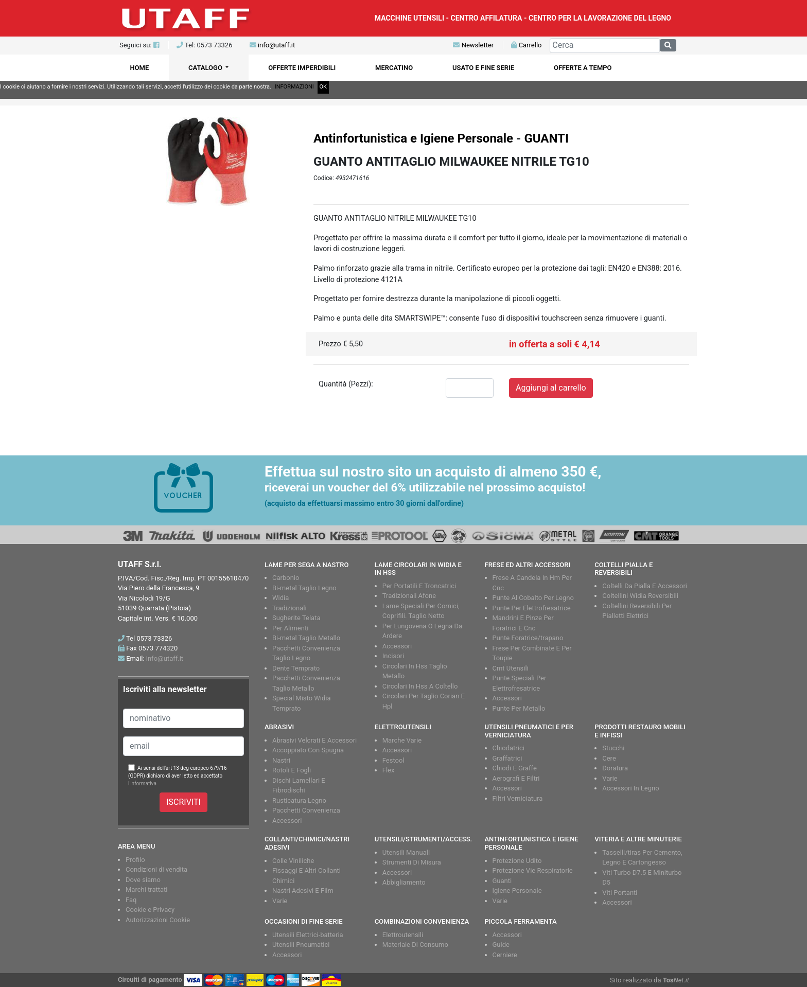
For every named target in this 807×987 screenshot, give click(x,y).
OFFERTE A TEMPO (583, 68)
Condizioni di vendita (156, 869)
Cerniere (505, 955)
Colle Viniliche (293, 861)
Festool (393, 760)
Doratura (615, 768)
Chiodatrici (508, 748)
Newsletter (473, 45)
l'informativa (142, 783)
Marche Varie (402, 740)
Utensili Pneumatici (300, 944)
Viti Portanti (619, 892)
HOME (139, 68)
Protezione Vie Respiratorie (533, 870)
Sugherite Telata (296, 618)
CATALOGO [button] (206, 68)
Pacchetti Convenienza (306, 810)
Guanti (502, 881)
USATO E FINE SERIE (483, 68)
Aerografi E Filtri (516, 778)
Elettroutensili (402, 935)
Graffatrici (507, 758)
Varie (610, 778)
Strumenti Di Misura (411, 862)
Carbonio (285, 577)
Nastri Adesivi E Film (303, 890)
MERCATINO (394, 68)
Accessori (397, 646)
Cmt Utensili (511, 668)
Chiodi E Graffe (515, 768)
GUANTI (546, 138)
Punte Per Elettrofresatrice (532, 608)
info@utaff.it (276, 45)
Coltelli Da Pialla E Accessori (644, 586)
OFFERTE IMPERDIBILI (302, 68)
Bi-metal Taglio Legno (304, 588)
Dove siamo (143, 880)
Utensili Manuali (406, 852)
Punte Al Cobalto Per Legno (533, 598)
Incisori (393, 656)
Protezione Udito (517, 861)
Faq (131, 900)
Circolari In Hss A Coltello (420, 686)
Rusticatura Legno (299, 800)
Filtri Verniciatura (518, 798)
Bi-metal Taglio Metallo (306, 638)
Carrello (526, 45)
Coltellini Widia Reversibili (640, 596)
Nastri (281, 760)
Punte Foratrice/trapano (528, 638)
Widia (280, 598)
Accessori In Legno (630, 788)
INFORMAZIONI (294, 86)
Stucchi (613, 748)
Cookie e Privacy (150, 909)
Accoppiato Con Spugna (308, 750)
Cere (609, 758)
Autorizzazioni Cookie (158, 920)
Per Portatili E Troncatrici (419, 586)
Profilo (135, 859)
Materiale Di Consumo (415, 944)
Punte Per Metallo (519, 708)
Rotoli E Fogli (291, 770)
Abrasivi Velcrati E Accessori (314, 740)
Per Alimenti (290, 628)
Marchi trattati (147, 889)
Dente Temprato (296, 668)
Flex (388, 770)
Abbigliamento (404, 882)
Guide (501, 944)
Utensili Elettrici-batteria (307, 935)
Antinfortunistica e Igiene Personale (413, 138)
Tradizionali (289, 608)
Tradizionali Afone (409, 596)
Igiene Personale (517, 890)
